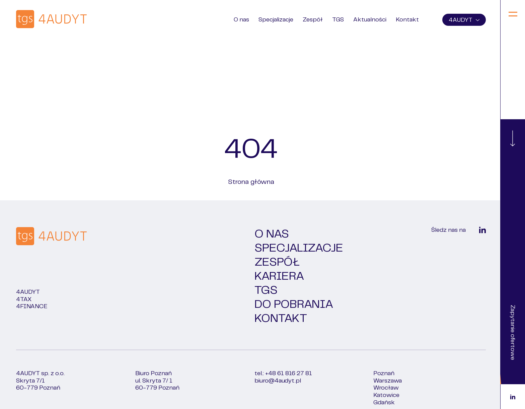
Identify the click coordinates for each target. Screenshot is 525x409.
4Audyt (28, 292)
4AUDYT (464, 20)
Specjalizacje (275, 20)
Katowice (386, 395)
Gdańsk (384, 403)
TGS (338, 20)
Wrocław (386, 388)
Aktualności (369, 20)
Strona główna (251, 182)
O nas (241, 20)
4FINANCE (32, 306)
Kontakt (407, 20)
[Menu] (513, 14)
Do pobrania (293, 304)
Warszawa (387, 381)
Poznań (383, 373)
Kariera (279, 276)
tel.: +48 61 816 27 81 (283, 373)
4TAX (23, 299)
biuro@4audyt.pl (277, 381)
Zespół (313, 20)
